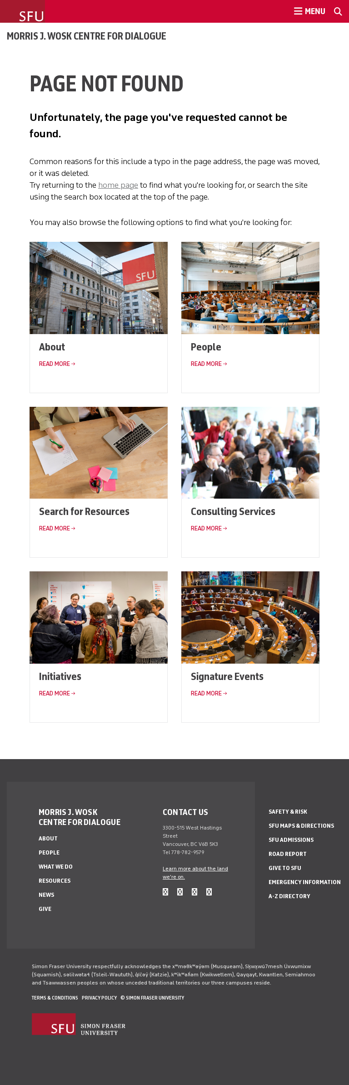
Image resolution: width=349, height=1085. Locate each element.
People (206, 346)
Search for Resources (84, 511)
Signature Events (227, 676)
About (52, 346)
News (46, 895)
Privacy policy (99, 998)
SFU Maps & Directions (301, 826)
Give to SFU (285, 868)
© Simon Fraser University (152, 998)
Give (45, 909)
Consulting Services (233, 511)
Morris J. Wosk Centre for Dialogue (86, 36)
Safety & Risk (288, 811)
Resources (54, 881)
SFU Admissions (291, 840)
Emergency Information (305, 882)
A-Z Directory (289, 896)
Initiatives (60, 676)
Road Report (288, 854)
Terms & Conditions (55, 998)
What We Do (56, 866)
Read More (54, 363)
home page (118, 185)
